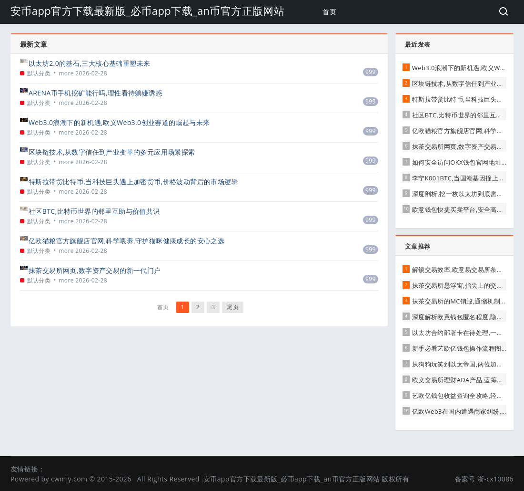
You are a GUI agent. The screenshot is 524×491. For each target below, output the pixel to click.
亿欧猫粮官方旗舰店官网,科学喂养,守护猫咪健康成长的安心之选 (126, 240)
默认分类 (39, 73)
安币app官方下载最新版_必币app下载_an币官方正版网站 (147, 10)
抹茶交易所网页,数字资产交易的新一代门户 (95, 270)
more (66, 73)
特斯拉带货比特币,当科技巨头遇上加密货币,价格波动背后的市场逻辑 (133, 181)
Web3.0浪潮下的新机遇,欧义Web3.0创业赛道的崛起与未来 (119, 122)
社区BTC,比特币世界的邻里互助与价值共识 (94, 211)
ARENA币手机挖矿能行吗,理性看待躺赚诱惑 (95, 92)
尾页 (233, 307)
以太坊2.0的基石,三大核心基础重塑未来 (89, 63)
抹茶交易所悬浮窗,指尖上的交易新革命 (467, 285)
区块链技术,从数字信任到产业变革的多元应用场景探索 (112, 152)
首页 (329, 11)
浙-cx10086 (495, 478)
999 (370, 72)
